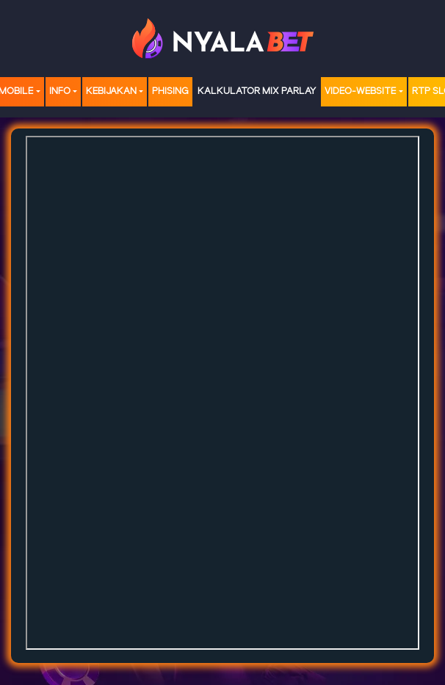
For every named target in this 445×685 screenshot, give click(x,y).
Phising (170, 91)
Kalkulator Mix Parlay (257, 91)
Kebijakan (111, 91)
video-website (360, 91)
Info (59, 91)
